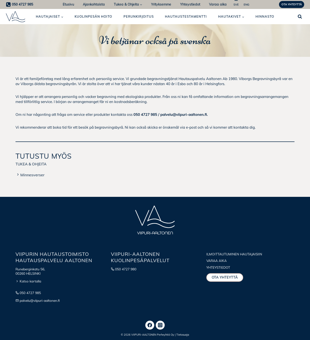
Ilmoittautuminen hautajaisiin (234, 254)
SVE (236, 4)
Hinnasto (265, 16)
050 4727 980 (125, 269)
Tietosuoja (182, 334)
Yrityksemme (161, 4)
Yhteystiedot (190, 4)
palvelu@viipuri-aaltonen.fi (40, 300)
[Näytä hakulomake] (299, 16)
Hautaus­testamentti (186, 16)
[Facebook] (150, 325)
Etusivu (68, 4)
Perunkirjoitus (139, 16)
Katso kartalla (30, 281)
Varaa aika (218, 4)
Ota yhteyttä (291, 4)
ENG (246, 4)
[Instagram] (160, 325)
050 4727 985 (30, 293)
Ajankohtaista (94, 4)
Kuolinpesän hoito (93, 16)
